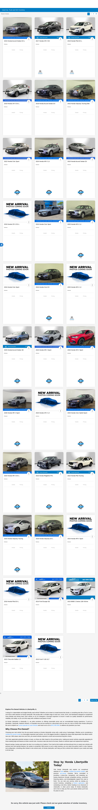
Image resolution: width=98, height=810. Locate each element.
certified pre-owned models (77, 771)
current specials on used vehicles (28, 725)
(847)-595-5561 (55, 725)
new (62, 771)
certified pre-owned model (13, 734)
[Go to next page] (93, 14)
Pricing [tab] (21, 49)
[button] (29, 39)
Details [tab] (13, 49)
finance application (79, 783)
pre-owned (63, 773)
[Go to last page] (96, 14)
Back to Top (94, 700)
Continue (49, 807)
